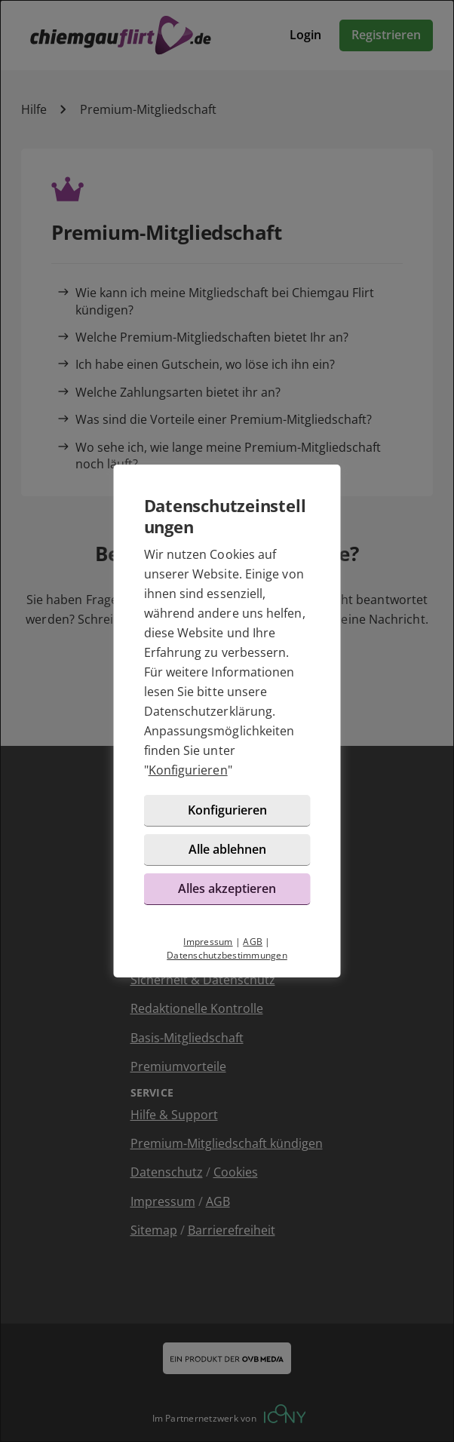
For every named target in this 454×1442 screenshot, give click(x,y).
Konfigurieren (188, 770)
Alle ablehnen (227, 849)
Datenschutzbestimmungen (227, 955)
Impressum (207, 941)
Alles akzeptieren (227, 888)
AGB (252, 941)
